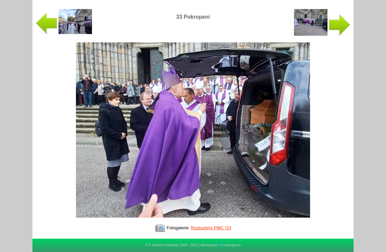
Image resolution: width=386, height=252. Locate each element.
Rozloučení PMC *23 (211, 227)
